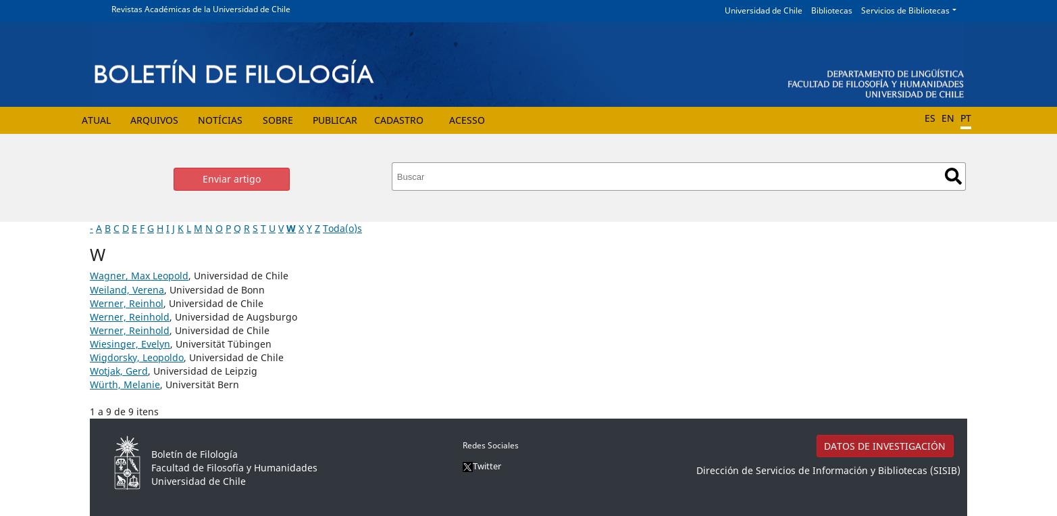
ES (930, 118)
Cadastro (398, 120)
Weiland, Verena (127, 289)
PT (965, 118)
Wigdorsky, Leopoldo (137, 357)
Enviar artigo (232, 178)
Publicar (335, 120)
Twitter (482, 466)
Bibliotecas (831, 10)
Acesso (467, 120)
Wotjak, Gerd (119, 371)
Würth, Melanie (125, 384)
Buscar (953, 176)
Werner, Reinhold (130, 316)
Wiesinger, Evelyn (130, 343)
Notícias (220, 120)
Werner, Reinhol (126, 303)
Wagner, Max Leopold (139, 275)
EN (948, 118)
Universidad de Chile (763, 10)
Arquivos (154, 120)
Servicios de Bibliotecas (905, 10)
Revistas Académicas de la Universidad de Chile (200, 9)
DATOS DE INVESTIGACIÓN (885, 446)
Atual (96, 120)
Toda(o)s (342, 228)
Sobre (278, 120)
